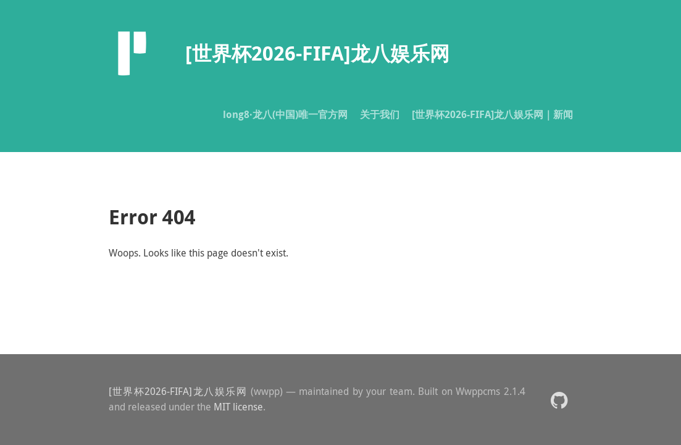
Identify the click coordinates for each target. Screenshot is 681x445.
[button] (559, 399)
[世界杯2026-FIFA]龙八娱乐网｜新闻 (492, 114)
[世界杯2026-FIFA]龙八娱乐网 (178, 391)
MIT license (238, 406)
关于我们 (379, 114)
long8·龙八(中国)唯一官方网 (285, 114)
